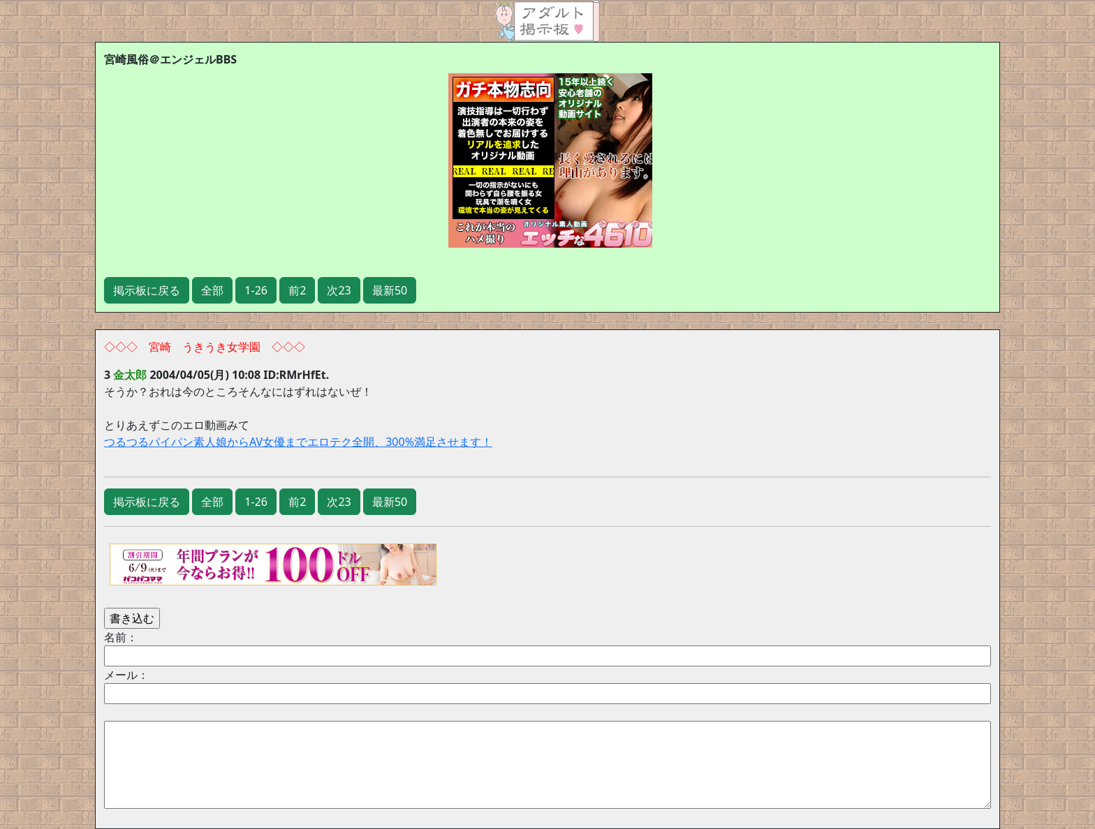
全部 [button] (212, 290)
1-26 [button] (255, 290)
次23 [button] (339, 290)
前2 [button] (297, 290)
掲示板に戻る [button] (146, 290)
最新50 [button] (389, 290)
